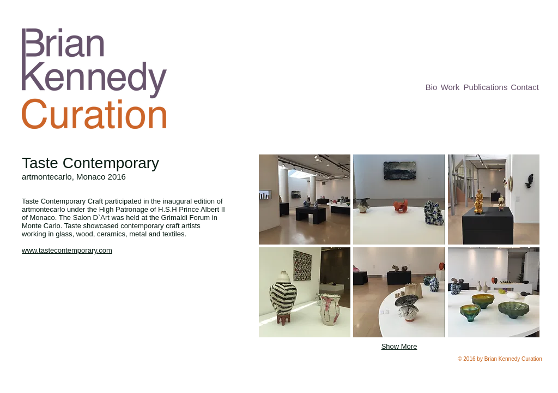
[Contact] (525, 87)
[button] (304, 199)
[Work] (450, 87)
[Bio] (431, 87)
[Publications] (485, 87)
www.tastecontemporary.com (67, 250)
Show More (399, 346)
